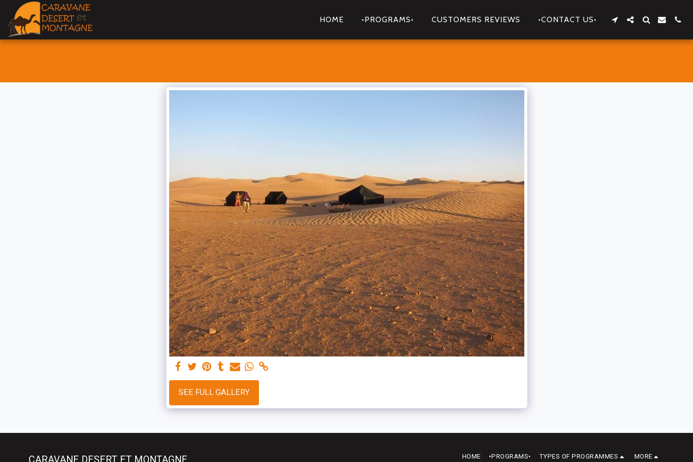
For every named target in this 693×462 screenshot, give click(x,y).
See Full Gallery (214, 392)
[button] (614, 20)
